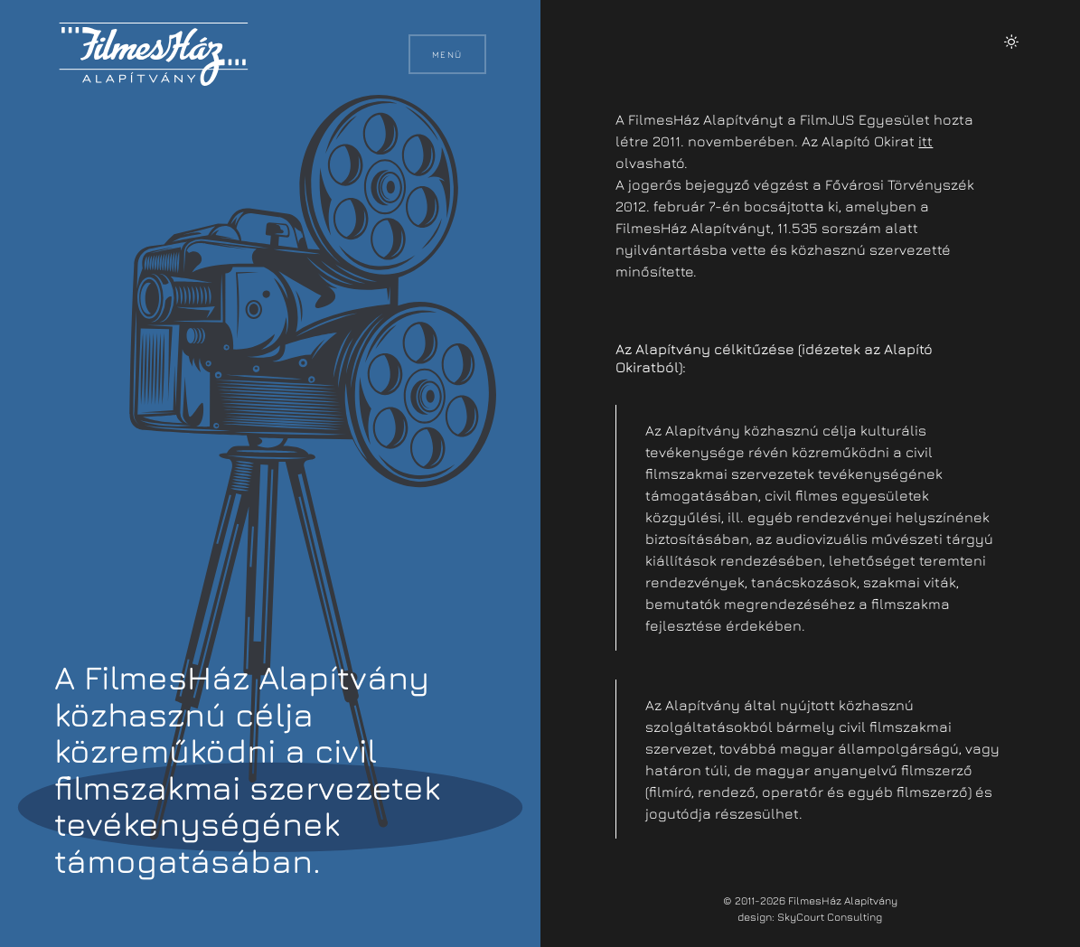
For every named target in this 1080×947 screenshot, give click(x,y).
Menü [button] (447, 54)
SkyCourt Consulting (829, 917)
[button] (1011, 41)
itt (925, 141)
